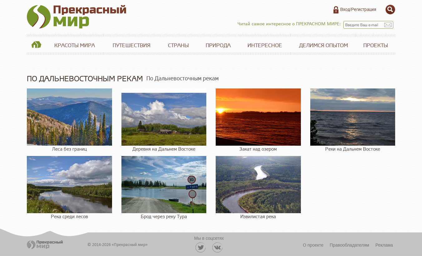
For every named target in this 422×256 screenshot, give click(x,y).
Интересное (265, 45)
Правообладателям (349, 245)
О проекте (313, 245)
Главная (36, 46)
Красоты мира (74, 45)
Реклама (384, 245)
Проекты (375, 45)
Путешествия (131, 45)
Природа (218, 45)
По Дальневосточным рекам (182, 78)
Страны (178, 45)
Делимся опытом (323, 45)
